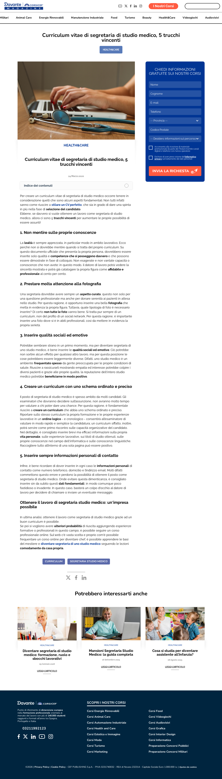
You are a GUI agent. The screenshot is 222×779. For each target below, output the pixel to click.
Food (114, 18)
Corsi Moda (94, 740)
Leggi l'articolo (47, 671)
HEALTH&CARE (111, 49)
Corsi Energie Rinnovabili (103, 711)
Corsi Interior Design (162, 734)
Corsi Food (156, 711)
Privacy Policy (40, 767)
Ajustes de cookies (188, 767)
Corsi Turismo (96, 746)
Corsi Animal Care (98, 717)
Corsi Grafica (157, 728)
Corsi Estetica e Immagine (103, 734)
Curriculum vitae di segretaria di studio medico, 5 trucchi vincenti (76, 162)
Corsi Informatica (160, 740)
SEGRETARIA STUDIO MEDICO (88, 561)
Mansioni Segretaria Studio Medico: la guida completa (111, 652)
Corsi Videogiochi (160, 717)
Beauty (147, 18)
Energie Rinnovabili (51, 18)
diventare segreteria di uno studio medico (71, 543)
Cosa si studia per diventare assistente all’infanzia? (175, 652)
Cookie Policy (57, 767)
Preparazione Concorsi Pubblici (169, 746)
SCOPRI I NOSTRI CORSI (106, 702)
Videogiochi (191, 18)
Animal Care (23, 18)
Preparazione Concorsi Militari (168, 752)
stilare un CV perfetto (67, 205)
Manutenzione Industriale (87, 18)
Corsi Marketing (97, 752)
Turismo (130, 18)
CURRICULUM (53, 561)
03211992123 (34, 728)
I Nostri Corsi (163, 6)
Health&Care (167, 18)
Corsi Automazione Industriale (106, 723)
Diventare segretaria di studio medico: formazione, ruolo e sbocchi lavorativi (47, 655)
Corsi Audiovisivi (159, 723)
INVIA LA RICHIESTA (175, 171)
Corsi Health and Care (101, 728)
